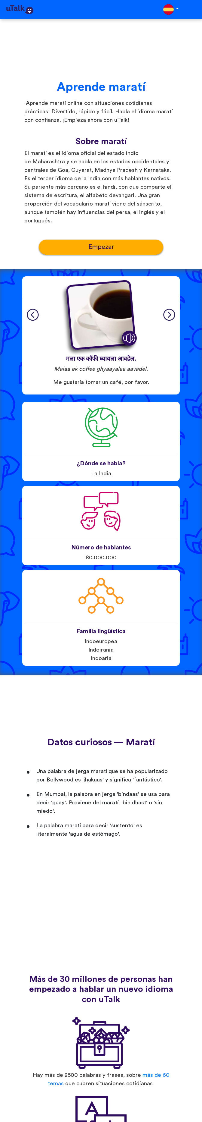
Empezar (101, 247)
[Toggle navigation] (193, 9)
